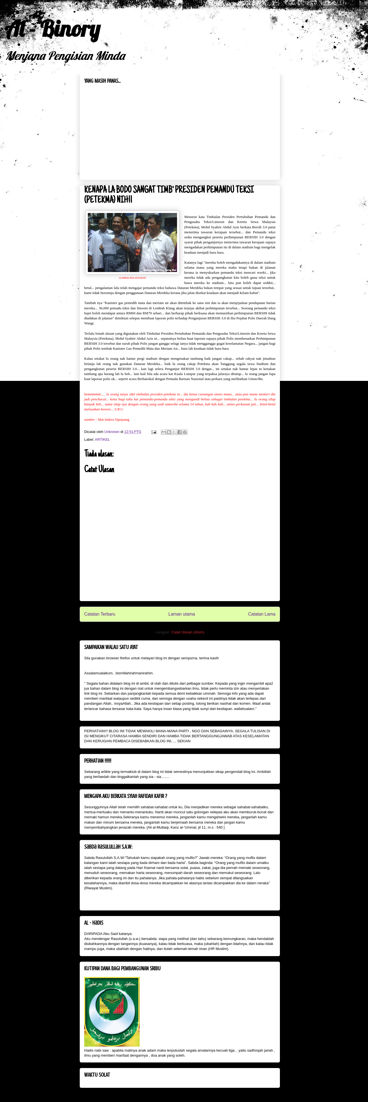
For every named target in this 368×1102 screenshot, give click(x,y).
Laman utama (181, 614)
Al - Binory (52, 28)
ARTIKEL (102, 439)
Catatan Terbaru (99, 614)
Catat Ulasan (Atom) (187, 632)
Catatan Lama (261, 614)
